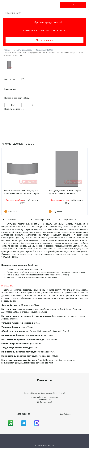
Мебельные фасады (23, 50)
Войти (70, 4)
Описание (11, 219)
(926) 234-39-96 (23, 414)
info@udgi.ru (65, 414)
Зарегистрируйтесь (15, 200)
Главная (7, 50)
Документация (69, 219)
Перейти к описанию (14, 109)
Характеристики (42, 219)
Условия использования (44, 449)
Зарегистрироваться (75, 4)
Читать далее (44, 40)
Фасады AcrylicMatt (44, 50)
